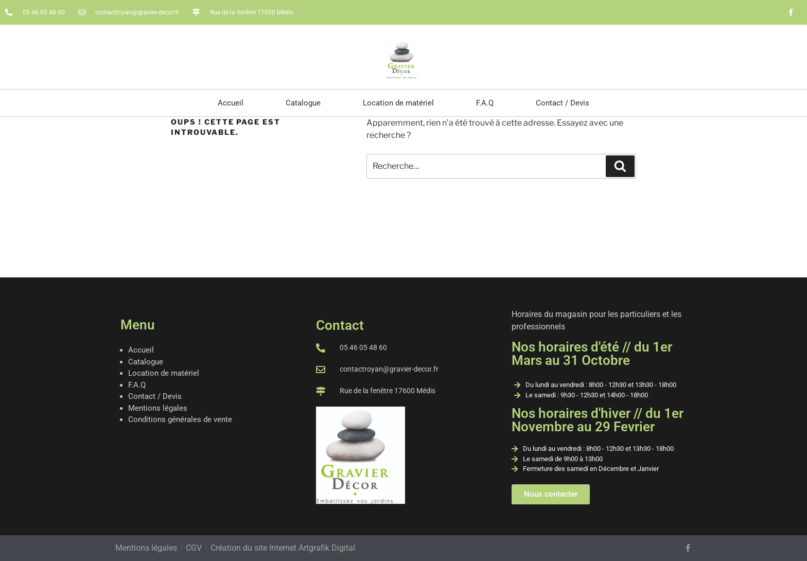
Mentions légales (157, 408)
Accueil (230, 103)
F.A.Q (485, 103)
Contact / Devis (562, 103)
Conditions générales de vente (180, 419)
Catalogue (303, 103)
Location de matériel (398, 103)
